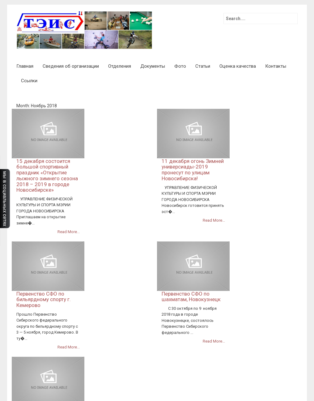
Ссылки (29, 80)
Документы (152, 66)
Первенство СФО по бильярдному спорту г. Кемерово (116, 200)
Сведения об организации (71, 66)
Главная (24, 66)
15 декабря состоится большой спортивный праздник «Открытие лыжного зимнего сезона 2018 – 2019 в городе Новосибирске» (120, 126)
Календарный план (165, 375)
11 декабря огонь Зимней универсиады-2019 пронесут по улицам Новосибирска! (265, 120)
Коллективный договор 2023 (243, 337)
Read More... (141, 182)
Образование (220, 387)
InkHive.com (52, 331)
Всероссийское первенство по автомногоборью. (110, 266)
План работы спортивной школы (219, 375)
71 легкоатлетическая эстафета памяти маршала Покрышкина (210, 331)
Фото (180, 66)
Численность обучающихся (268, 381)
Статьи (202, 66)
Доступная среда (195, 337)
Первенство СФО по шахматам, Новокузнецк (263, 198)
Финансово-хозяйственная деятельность (242, 368)
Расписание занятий (218, 381)
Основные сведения (197, 350)
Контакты (275, 66)
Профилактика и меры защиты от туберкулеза (198, 356)
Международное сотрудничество (172, 387)
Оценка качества (237, 66)
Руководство (260, 356)
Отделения (119, 66)
